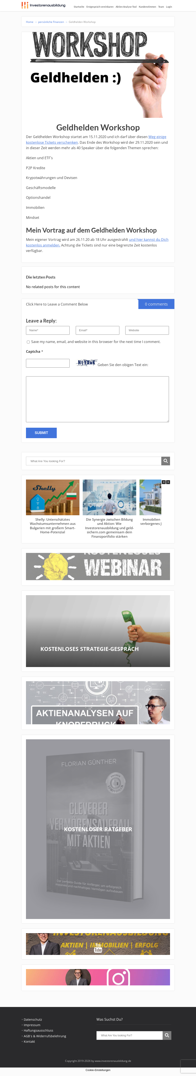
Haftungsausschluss (38, 1030)
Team (161, 6)
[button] (168, 482)
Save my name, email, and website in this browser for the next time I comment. (96, 341)
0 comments (153, 303)
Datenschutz (33, 1019)
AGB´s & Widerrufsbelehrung (45, 1036)
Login (169, 6)
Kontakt (29, 1041)
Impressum (32, 1025)
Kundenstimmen (147, 6)
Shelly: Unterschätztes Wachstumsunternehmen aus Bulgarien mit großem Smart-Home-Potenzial (53, 525)
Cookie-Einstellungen (98, 1070)
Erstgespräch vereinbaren (99, 6)
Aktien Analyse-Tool (126, 6)
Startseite (79, 6)
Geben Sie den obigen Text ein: (123, 364)
